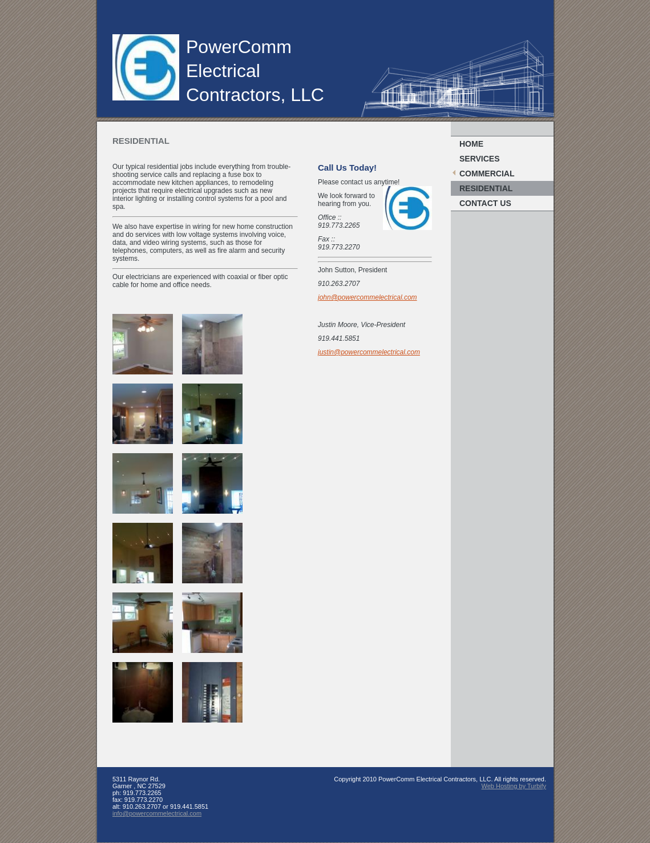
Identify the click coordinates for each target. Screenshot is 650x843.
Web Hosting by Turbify (513, 786)
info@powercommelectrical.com (156, 813)
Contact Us (485, 203)
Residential (485, 188)
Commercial (486, 173)
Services (479, 158)
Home (471, 143)
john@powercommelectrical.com (367, 297)
